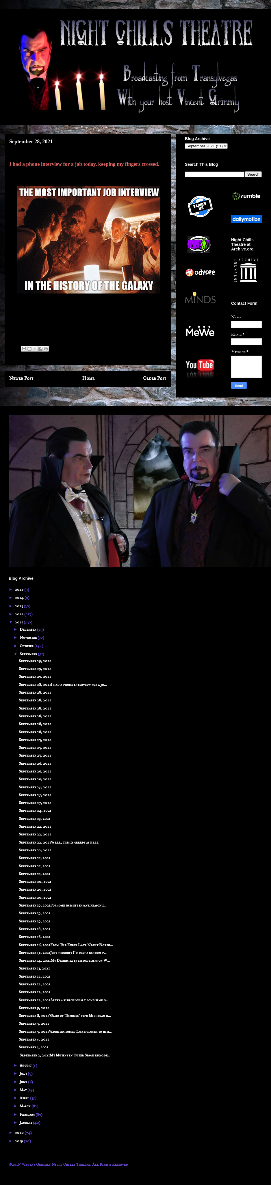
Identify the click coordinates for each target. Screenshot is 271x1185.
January (26, 1122)
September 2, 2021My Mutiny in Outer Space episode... (64, 1055)
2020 (20, 1132)
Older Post (154, 379)
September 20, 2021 (35, 881)
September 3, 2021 (33, 1047)
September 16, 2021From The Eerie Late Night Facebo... (66, 945)
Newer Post (21, 379)
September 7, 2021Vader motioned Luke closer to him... (65, 1031)
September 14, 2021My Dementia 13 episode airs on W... (64, 960)
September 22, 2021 (35, 826)
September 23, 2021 (34, 818)
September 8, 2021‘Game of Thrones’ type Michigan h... (65, 1015)
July (24, 1073)
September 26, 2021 (35, 763)
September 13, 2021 (34, 968)
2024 (20, 597)
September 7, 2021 (34, 1023)
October (27, 646)
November (29, 637)
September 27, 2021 (35, 739)
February (28, 1114)
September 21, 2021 (34, 858)
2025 (19, 589)
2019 (19, 1141)
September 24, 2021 (35, 810)
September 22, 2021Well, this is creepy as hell (59, 842)
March (25, 1106)
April (25, 1098)
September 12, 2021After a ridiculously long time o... (63, 1000)
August (26, 1065)
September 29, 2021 (35, 661)
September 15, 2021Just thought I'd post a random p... (62, 952)
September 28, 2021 (35, 692)
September (29, 654)
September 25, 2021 (35, 787)
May (23, 1090)
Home (88, 379)
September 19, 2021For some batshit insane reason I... (62, 905)
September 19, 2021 (34, 913)
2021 (19, 622)
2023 (19, 606)
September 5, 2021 (34, 1039)
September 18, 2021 (34, 929)
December (28, 629)
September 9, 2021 (34, 1008)
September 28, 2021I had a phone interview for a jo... (63, 684)
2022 (19, 614)
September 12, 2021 (34, 976)
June (24, 1081)
